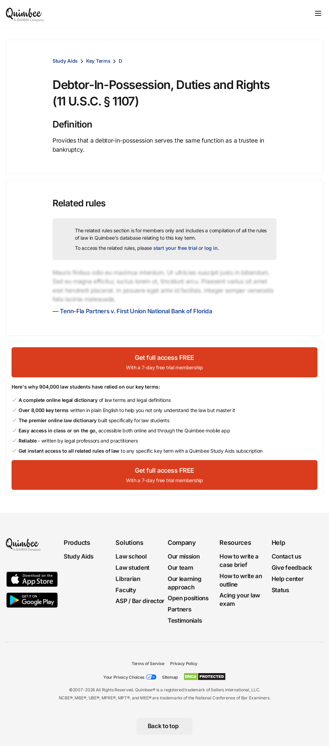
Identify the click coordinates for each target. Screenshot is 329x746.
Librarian (127, 578)
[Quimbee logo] (25, 14)
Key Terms (98, 61)
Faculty (125, 589)
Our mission (184, 556)
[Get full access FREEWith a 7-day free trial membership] (164, 362)
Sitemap (170, 677)
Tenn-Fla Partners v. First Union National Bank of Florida (136, 311)
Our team (180, 567)
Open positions (188, 598)
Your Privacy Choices (124, 677)
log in (211, 248)
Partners (179, 609)
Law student (132, 567)
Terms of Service (148, 663)
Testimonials (185, 620)
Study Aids (65, 61)
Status (280, 589)
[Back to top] (164, 726)
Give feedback (292, 567)
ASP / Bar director (139, 600)
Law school (130, 556)
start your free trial (175, 248)
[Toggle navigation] (318, 13)
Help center (288, 578)
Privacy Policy (183, 663)
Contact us (286, 556)
